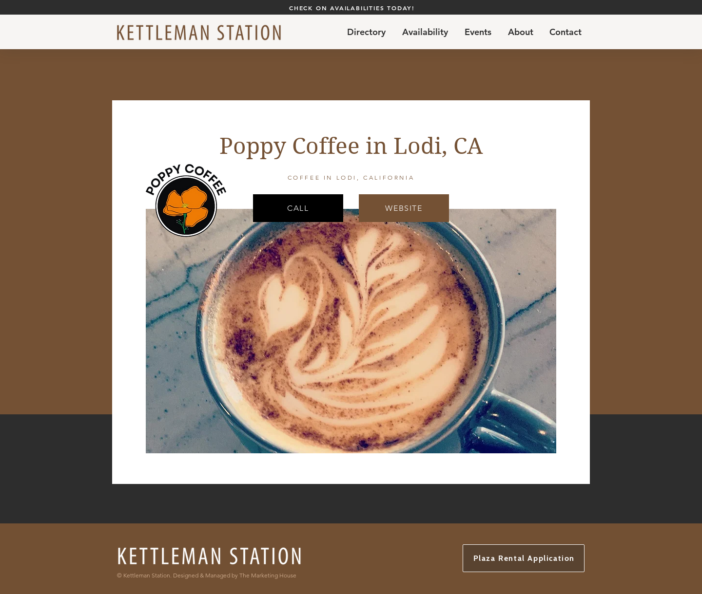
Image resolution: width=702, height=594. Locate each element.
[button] (425, 32)
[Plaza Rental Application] (524, 558)
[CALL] (298, 208)
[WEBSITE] (404, 208)
